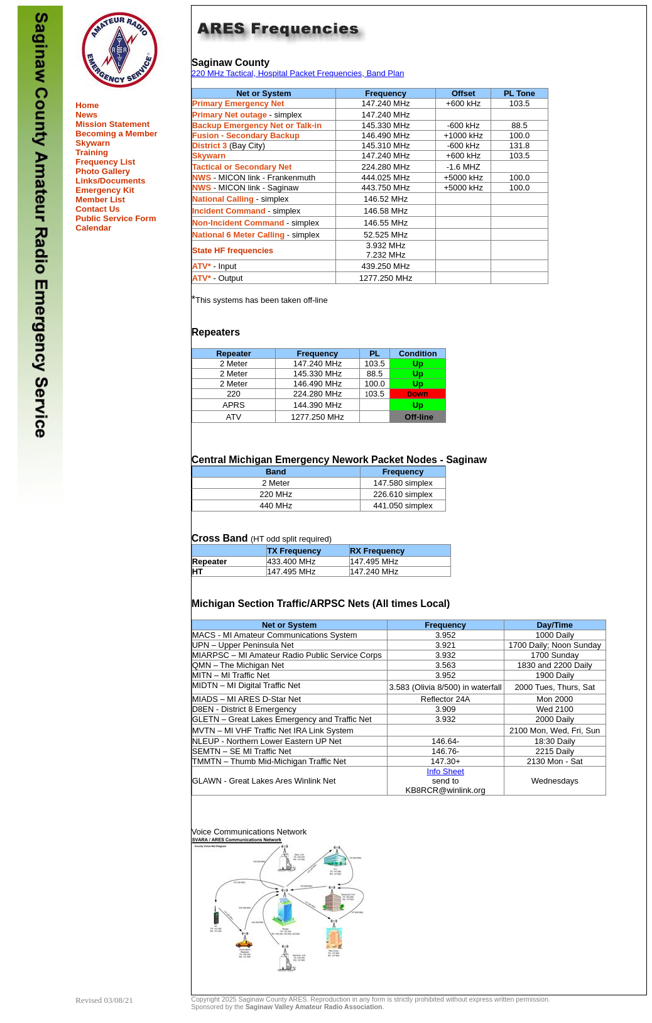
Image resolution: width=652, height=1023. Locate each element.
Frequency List (105, 162)
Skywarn (92, 143)
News (86, 114)
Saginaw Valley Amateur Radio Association (314, 1006)
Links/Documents (110, 180)
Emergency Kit (104, 190)
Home (87, 105)
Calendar (93, 227)
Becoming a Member (116, 133)
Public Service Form (115, 218)
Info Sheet (445, 771)
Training (91, 152)
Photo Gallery (102, 171)
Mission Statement (112, 124)
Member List (100, 199)
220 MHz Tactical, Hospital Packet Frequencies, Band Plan (298, 73)
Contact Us (97, 209)
